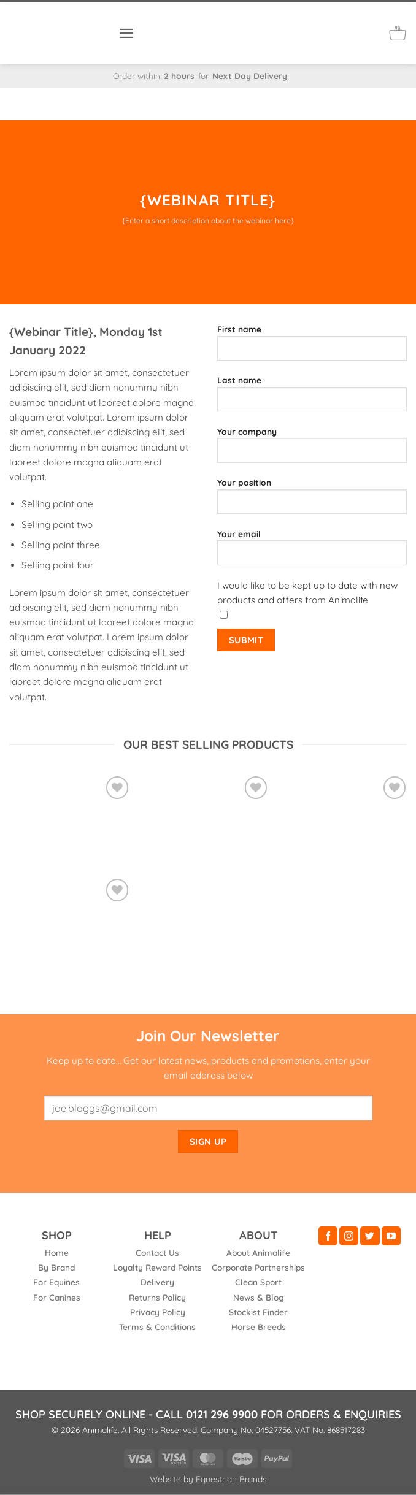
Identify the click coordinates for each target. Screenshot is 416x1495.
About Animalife (258, 1252)
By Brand (56, 1267)
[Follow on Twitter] (369, 1235)
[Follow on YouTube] (391, 1235)
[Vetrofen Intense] (346, 810)
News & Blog (258, 1297)
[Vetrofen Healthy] (208, 818)
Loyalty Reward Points (157, 1267)
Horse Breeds (258, 1326)
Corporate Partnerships (258, 1267)
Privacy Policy (157, 1312)
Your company (312, 449)
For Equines (56, 1282)
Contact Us (157, 1252)
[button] (126, 32)
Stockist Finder (258, 1312)
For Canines (56, 1297)
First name (312, 347)
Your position (312, 500)
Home (57, 1252)
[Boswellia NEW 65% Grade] (69, 939)
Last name (312, 398)
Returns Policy (157, 1297)
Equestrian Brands (231, 1479)
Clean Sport (258, 1282)
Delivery (157, 1282)
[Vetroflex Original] (69, 818)
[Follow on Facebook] (327, 1235)
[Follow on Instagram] (348, 1235)
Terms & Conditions (157, 1326)
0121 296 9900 (222, 1414)
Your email (312, 552)
